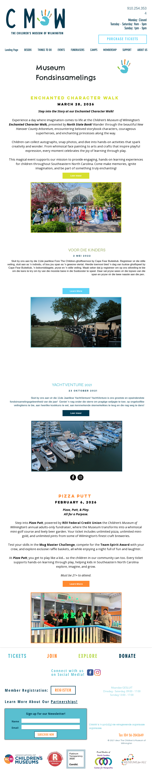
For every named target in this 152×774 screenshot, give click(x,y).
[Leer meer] (76, 176)
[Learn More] (76, 291)
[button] (28, 50)
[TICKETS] (17, 656)
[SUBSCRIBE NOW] (45, 734)
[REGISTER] (63, 690)
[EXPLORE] (88, 656)
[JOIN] (52, 656)
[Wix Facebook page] (90, 672)
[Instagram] (80, 477)
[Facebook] (73, 477)
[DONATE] (127, 656)
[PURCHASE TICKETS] (122, 39)
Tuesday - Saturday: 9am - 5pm (128, 24)
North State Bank (79, 124)
